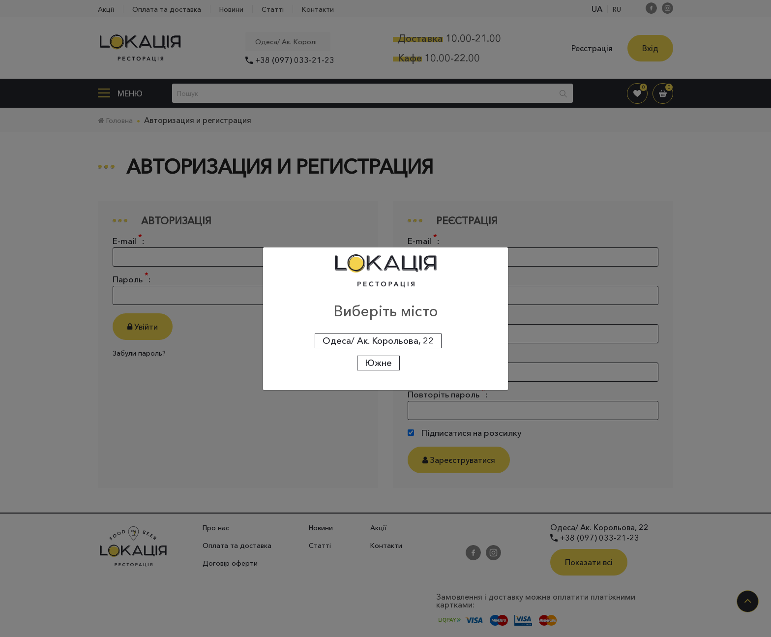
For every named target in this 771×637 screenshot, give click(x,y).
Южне (378, 363)
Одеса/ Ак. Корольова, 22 (378, 340)
